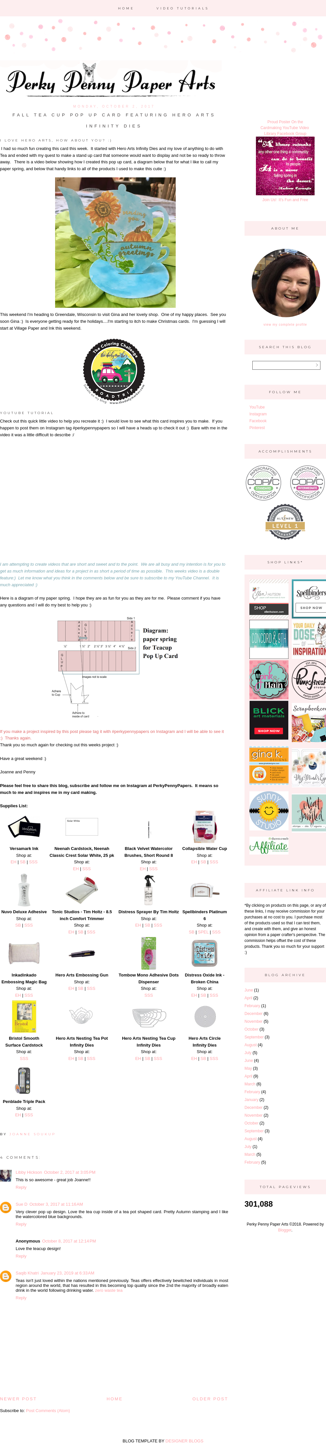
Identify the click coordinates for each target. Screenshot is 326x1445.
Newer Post (18, 1398)
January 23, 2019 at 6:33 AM (67, 1273)
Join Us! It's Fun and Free (285, 200)
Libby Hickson (29, 1172)
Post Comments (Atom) (48, 1410)
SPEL (203, 932)
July (247, 1052)
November (253, 1021)
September (254, 1037)
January (251, 1099)
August (250, 1045)
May (248, 1068)
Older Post (210, 1398)
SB (22, 861)
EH (13, 861)
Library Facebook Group (285, 133)
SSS (33, 861)
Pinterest (257, 427)
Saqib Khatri (27, 1273)
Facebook (258, 421)
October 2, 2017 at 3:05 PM (70, 1172)
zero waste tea (109, 1290)
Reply (21, 1187)
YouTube (257, 407)
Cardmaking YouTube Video (285, 128)
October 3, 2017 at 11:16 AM (56, 1204)
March (249, 1084)
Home (126, 8)
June (248, 990)
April (248, 998)
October (251, 1029)
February (252, 1006)
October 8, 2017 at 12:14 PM (69, 1241)
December (253, 1013)
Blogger (284, 1230)
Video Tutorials (182, 8)
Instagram (258, 414)
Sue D (21, 1204)
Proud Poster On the (285, 122)
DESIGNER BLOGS (184, 1440)
